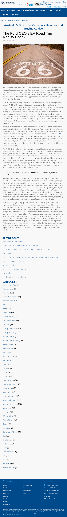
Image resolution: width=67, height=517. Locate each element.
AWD (4, 305)
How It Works (23, 10)
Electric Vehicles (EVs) (11, 340)
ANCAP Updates (8, 253)
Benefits (4, 15)
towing (5, 448)
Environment (7, 344)
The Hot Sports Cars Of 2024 (13, 261)
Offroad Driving (8, 416)
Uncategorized (8, 452)
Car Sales (6, 325)
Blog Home (7, 313)
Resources (58, 2)
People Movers (8, 420)
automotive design (9, 297)
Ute (4, 456)
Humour (6, 376)
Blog (64, 2)
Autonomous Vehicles (10, 301)
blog (4, 309)
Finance (44, 10)
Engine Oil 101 (8, 273)
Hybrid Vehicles (8, 380)
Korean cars (7, 392)
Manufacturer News (10, 404)
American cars (8, 289)
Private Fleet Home (8, 3)
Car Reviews (54, 10)
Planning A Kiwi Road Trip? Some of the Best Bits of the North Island (27, 249)
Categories (16, 20)
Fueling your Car (8, 356)
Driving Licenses (8, 332)
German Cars (7, 360)
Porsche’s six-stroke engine (13, 241)
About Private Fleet (9, 285)
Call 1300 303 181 (56, 6)
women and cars (9, 468)
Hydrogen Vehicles (9, 384)
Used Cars (34, 10)
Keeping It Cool (8, 265)
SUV (4, 436)
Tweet (46, 502)
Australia (6, 293)
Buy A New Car (8, 317)
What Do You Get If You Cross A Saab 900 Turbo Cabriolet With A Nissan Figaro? (31, 257)
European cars (8, 348)
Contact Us (14, 15)
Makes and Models (9, 400)
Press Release (45, 4)
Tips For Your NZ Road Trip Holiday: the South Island (21, 245)
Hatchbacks (7, 364)
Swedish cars (7, 440)
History (5, 368)
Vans (4, 460)
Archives (25, 20)
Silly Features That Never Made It (14, 269)
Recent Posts (6, 20)
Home (3, 10)
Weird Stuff (7, 464)
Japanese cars (8, 388)
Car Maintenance (9, 321)
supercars (6, 428)
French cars (7, 352)
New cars (6, 412)
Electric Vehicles (9, 336)
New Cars (11, 10)
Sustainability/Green (10, 432)
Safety (5, 424)
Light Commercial (9, 396)
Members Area (48, 2)
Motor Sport (7, 408)
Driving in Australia (9, 329)
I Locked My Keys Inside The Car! (14, 277)
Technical (6, 444)
